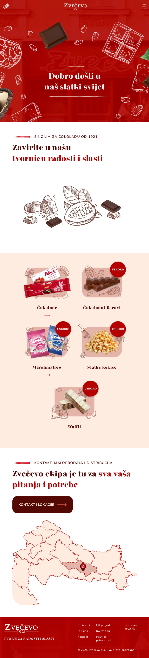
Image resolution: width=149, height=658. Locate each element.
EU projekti (103, 625)
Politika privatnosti (103, 638)
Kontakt (83, 637)
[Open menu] (144, 6)
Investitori (103, 631)
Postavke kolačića (131, 627)
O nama (83, 631)
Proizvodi (84, 625)
